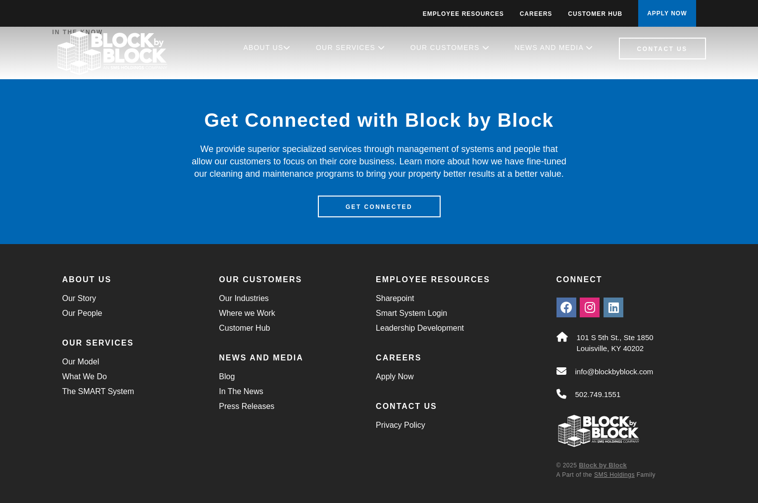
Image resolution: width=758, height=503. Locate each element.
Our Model (81, 361)
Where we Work (247, 313)
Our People (82, 313)
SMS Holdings (614, 474)
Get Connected (379, 206)
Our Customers (450, 47)
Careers (536, 13)
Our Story (79, 298)
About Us (267, 47)
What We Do (84, 376)
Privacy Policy (400, 425)
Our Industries (243, 298)
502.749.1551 (598, 394)
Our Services (350, 47)
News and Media (553, 47)
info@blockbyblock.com (614, 371)
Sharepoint (395, 298)
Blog (227, 376)
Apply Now (394, 376)
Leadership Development (420, 328)
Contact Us (662, 49)
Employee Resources (463, 13)
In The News (241, 391)
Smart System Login (411, 313)
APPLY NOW (667, 13)
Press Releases (246, 406)
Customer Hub (595, 13)
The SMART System (98, 391)
